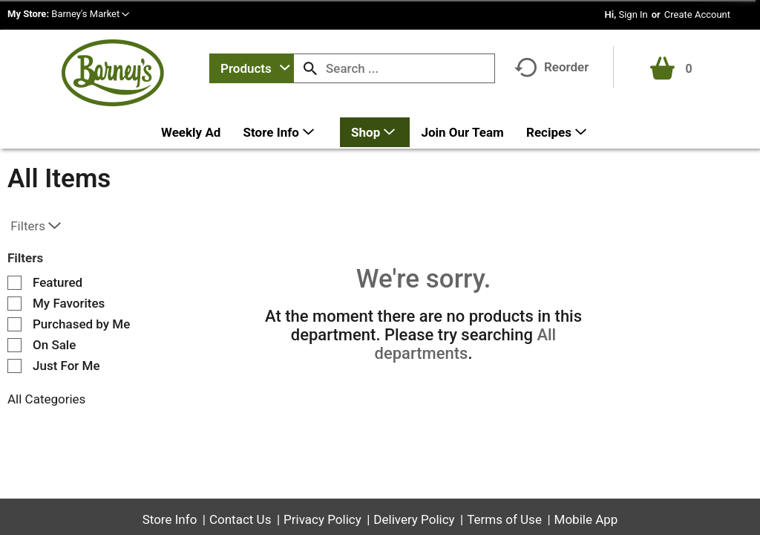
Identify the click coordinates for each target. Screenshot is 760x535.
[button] (90, 13)
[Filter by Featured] (14, 283)
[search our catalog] (310, 68)
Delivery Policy (413, 519)
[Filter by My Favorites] (14, 303)
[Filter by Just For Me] (14, 366)
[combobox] (251, 68)
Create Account (697, 14)
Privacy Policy (322, 519)
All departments (466, 344)
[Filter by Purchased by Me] (14, 324)
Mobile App (586, 519)
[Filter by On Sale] (14, 345)
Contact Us (240, 519)
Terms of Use (504, 519)
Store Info (169, 519)
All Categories (46, 399)
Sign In (632, 14)
